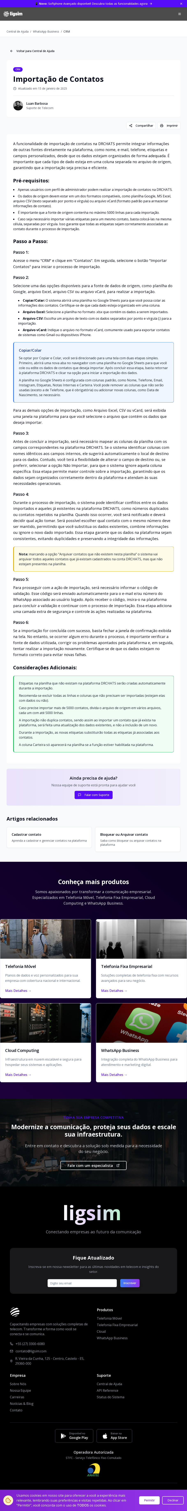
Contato (16, 1410)
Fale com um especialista (93, 1165)
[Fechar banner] (181, 3)
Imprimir (169, 125)
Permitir (149, 1500)
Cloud (101, 1331)
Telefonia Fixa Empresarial (117, 1325)
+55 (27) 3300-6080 (30, 1344)
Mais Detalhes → (18, 990)
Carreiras (17, 1397)
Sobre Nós (18, 1384)
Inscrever (130, 1283)
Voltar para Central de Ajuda (32, 51)
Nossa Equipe (20, 1390)
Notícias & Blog (21, 1403)
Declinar (172, 1500)
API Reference (107, 1390)
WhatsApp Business (46, 31)
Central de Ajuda (18, 31)
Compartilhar (141, 125)
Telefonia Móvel (109, 1318)
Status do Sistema (110, 1397)
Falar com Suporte (93, 795)
